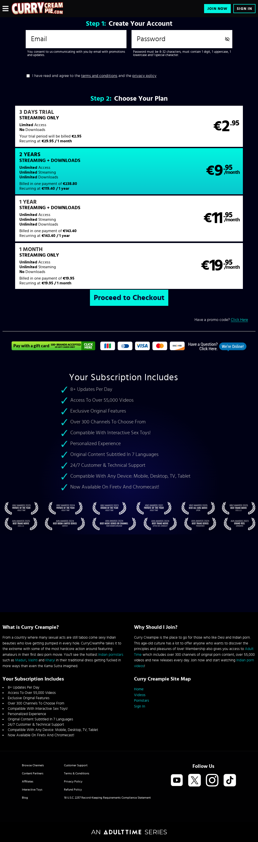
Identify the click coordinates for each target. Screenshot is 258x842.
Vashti (33, 660)
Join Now (217, 9)
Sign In (244, 9)
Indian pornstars (110, 655)
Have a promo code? (221, 232)
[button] (65, 129)
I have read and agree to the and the (94, 76)
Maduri (20, 660)
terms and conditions (99, 76)
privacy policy (144, 76)
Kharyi (50, 660)
